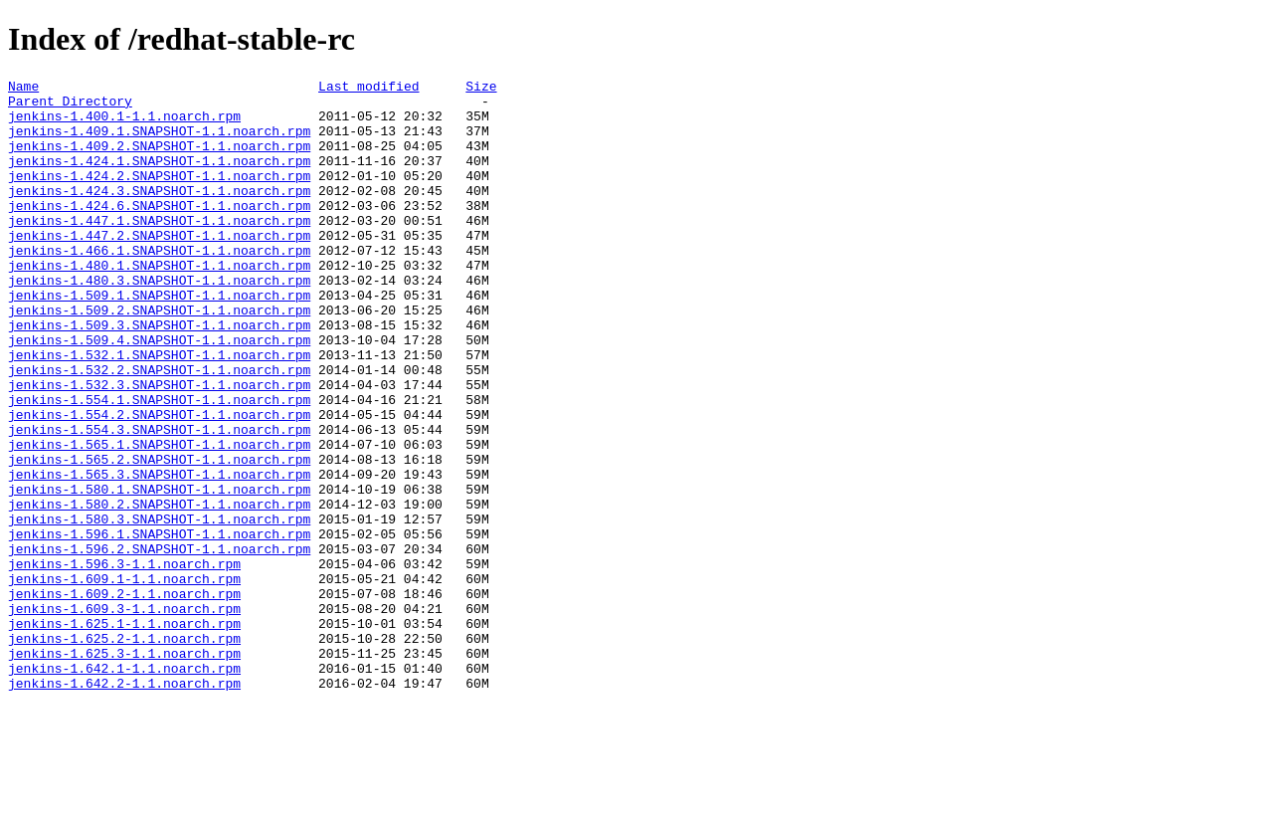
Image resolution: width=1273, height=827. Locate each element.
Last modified (368, 89)
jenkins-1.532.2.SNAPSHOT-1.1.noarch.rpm (159, 429)
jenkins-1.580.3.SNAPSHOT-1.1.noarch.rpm (159, 608)
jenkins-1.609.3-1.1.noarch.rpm (124, 715)
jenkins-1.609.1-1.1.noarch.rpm (124, 680)
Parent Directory (70, 106)
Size (480, 89)
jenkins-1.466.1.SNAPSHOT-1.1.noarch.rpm (159, 286)
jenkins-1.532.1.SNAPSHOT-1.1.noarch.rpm (159, 411)
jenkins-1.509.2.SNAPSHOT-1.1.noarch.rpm (159, 357)
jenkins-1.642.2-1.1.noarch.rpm (124, 805)
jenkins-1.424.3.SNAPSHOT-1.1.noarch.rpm (159, 214)
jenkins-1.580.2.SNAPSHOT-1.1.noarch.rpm (159, 590)
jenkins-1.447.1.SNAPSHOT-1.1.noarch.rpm (159, 250)
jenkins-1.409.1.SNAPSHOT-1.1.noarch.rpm (159, 142)
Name (23, 89)
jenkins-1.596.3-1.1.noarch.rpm (124, 662)
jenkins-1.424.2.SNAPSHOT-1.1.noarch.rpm (159, 196)
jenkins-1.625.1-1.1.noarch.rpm (124, 733)
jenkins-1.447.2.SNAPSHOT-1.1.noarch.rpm (159, 268)
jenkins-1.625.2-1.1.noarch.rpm (124, 751)
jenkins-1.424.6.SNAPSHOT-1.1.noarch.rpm (159, 232)
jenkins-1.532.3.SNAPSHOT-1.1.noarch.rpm (159, 447)
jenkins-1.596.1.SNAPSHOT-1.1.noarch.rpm (159, 626)
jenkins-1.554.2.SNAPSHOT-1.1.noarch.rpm (159, 483)
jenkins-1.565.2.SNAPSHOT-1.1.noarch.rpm (159, 536)
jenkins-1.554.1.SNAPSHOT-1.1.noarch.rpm (159, 465)
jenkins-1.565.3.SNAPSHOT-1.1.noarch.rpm (159, 554)
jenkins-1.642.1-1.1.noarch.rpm (124, 787)
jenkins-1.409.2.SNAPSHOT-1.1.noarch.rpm (159, 160)
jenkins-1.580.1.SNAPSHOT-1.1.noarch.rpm (159, 572)
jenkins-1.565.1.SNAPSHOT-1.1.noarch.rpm (159, 518)
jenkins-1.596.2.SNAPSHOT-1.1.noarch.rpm (159, 644)
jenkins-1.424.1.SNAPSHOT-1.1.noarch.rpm (159, 178)
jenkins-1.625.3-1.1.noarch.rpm (124, 769)
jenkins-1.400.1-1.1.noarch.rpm (124, 124)
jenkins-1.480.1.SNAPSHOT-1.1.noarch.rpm (159, 303)
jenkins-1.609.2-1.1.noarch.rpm (124, 698)
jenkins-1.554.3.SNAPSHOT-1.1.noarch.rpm (159, 501)
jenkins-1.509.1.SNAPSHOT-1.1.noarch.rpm (159, 339)
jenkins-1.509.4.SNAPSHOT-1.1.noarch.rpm (159, 393)
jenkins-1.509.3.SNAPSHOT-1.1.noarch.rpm (159, 375)
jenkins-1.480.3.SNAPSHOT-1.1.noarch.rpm (159, 321)
